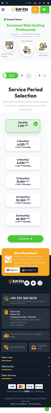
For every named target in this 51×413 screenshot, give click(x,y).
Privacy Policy (35, 404)
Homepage (15, 34)
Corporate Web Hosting (23, 36)
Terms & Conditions (18, 404)
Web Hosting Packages (31, 34)
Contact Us (29, 270)
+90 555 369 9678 (23, 299)
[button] (34, 3)
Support (12, 270)
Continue (26, 239)
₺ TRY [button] (28, 3)
